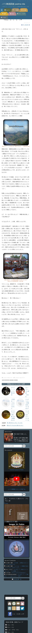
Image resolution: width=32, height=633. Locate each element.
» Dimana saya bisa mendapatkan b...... (19, 572)
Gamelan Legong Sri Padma (16, 469)
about (12, 13)
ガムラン (7, 10)
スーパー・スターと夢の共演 (13, 391)
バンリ (9, 71)
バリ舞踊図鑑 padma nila (13, 4)
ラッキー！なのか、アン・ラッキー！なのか (27, 416)
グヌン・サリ (10, 632)
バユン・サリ (10, 625)
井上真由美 (26, 25)
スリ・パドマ (21, 13)
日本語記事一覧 (17, 579)
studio (6, 503)
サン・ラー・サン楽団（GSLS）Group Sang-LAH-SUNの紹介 (27, 396)
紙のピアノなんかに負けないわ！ (15, 425)
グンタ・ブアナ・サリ (13, 629)
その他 (23, 10)
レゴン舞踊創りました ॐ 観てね (16, 489)
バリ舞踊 (16, 10)
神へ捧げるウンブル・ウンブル (14, 422)
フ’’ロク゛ (4, 17)
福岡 (4, 13)
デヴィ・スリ (10, 627)
